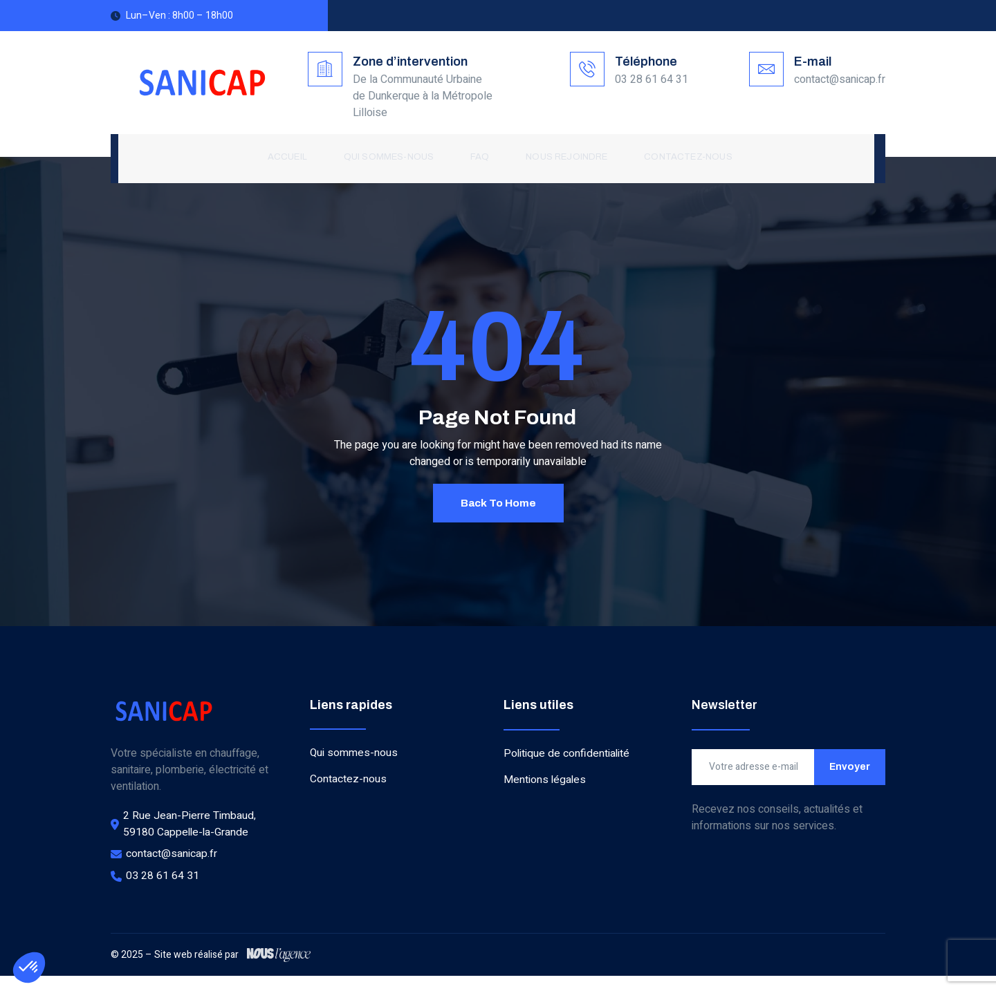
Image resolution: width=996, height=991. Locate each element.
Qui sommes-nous (389, 157)
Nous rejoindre (563, 157)
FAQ (478, 157)
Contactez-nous (682, 157)
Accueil (289, 157)
